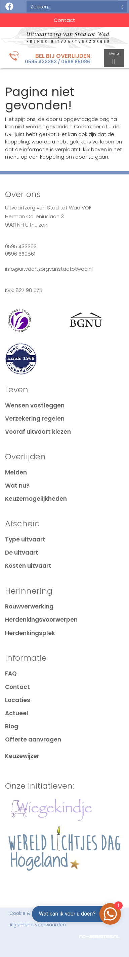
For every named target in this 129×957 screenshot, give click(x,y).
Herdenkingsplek (30, 633)
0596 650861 (76, 61)
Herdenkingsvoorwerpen (41, 620)
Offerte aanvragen (33, 739)
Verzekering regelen (34, 419)
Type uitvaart (25, 539)
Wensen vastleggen (34, 405)
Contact (64, 20)
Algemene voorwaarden (37, 924)
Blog (11, 726)
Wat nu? (17, 486)
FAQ (11, 673)
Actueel (16, 713)
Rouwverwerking (29, 606)
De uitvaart (21, 553)
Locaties (17, 700)
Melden (16, 472)
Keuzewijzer (22, 756)
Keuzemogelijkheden (36, 499)
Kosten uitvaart (28, 566)
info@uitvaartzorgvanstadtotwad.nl (49, 268)
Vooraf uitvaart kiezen (38, 432)
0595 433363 (41, 61)
